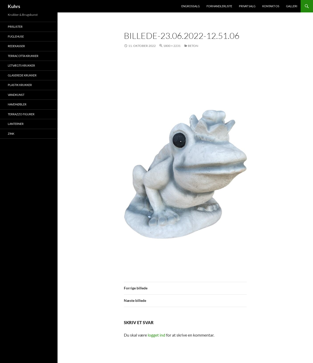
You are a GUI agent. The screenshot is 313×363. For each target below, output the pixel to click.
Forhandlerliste (219, 6)
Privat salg (247, 6)
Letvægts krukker (21, 65)
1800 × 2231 (172, 46)
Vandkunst (16, 94)
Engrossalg (190, 6)
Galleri (291, 6)
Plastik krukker (20, 85)
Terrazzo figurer (21, 114)
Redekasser (16, 46)
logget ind (156, 334)
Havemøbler (17, 104)
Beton (193, 46)
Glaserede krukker (22, 75)
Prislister (15, 26)
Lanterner (16, 123)
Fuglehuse (16, 36)
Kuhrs (14, 6)
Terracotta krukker (23, 56)
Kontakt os (270, 6)
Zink (11, 133)
